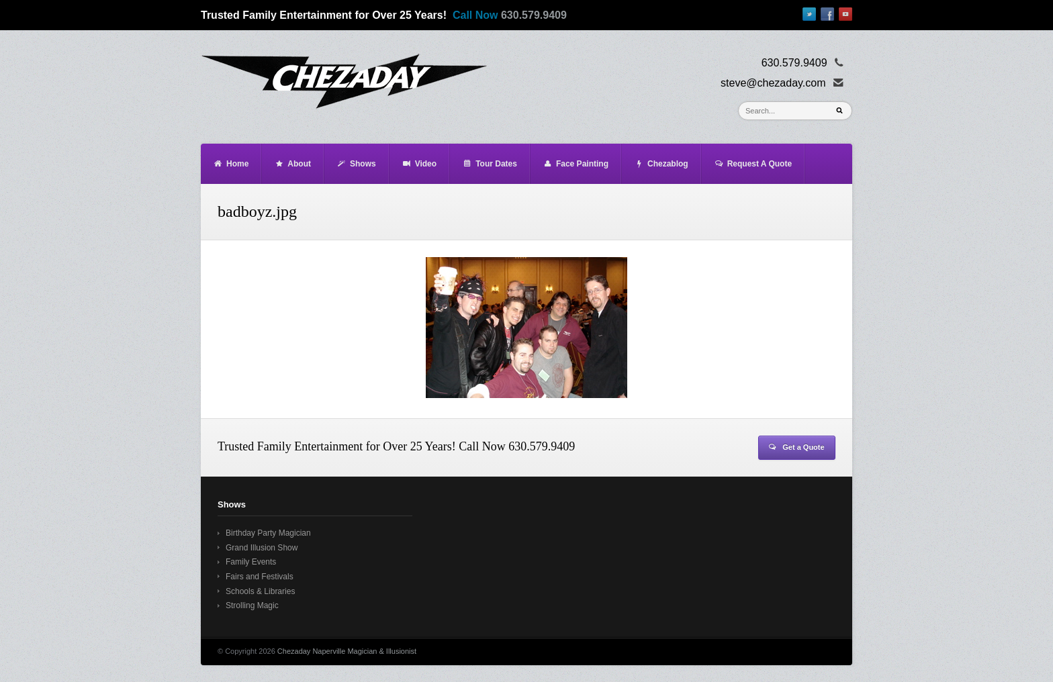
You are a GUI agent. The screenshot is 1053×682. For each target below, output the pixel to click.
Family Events (251, 562)
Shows (356, 164)
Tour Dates (489, 164)
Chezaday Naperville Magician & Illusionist (346, 651)
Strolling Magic (252, 605)
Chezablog (661, 164)
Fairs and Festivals (259, 576)
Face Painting (575, 164)
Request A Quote (753, 164)
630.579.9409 (534, 15)
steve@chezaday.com (773, 83)
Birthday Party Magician (268, 533)
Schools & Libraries (260, 591)
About (292, 164)
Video (419, 164)
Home (230, 164)
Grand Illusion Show (261, 547)
